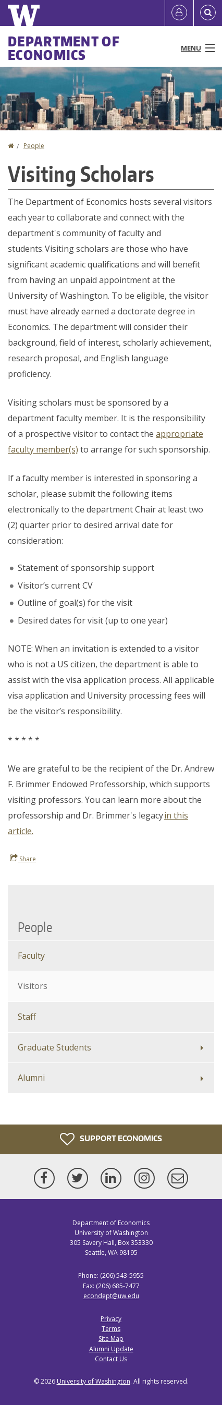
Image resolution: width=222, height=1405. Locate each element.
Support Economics (111, 1139)
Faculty (31, 955)
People (33, 145)
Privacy (111, 1318)
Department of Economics (64, 48)
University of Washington (93, 1381)
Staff (27, 1016)
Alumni (31, 1077)
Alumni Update (111, 1349)
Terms (111, 1328)
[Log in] (179, 13)
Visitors (32, 986)
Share (23, 858)
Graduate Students (54, 1047)
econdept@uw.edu (111, 1295)
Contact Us (111, 1358)
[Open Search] (208, 13)
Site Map (111, 1338)
